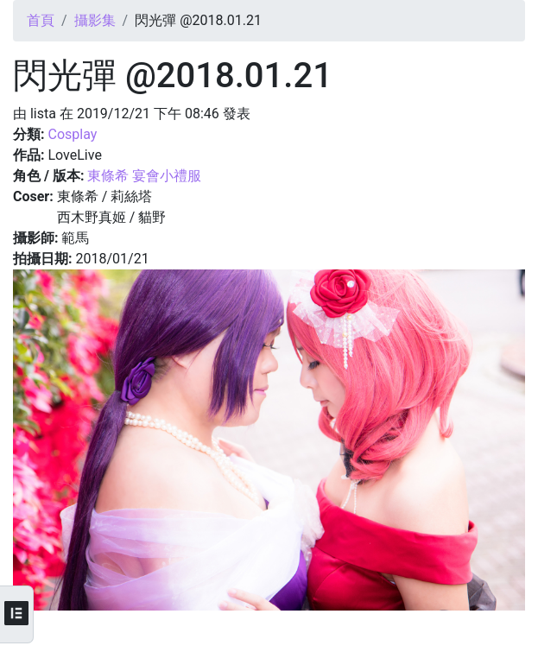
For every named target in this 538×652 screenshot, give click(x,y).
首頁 (40, 20)
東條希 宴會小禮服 (144, 176)
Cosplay (72, 134)
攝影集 (95, 20)
